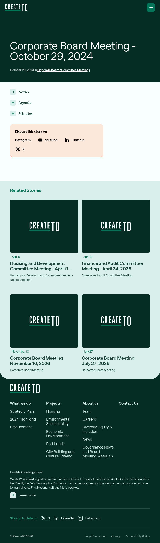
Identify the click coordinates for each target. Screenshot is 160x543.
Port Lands (55, 444)
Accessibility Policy (137, 536)
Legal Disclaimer (95, 536)
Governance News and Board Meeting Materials (98, 451)
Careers (89, 419)
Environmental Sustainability (58, 421)
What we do (20, 403)
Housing (53, 411)
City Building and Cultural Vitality (60, 454)
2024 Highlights (23, 419)
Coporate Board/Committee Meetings (64, 70)
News (87, 439)
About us (90, 403)
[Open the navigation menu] (151, 7)
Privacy (115, 536)
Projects (53, 403)
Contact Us (128, 403)
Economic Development (57, 433)
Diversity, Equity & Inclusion (97, 429)
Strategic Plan (22, 411)
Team (87, 411)
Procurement (21, 427)
